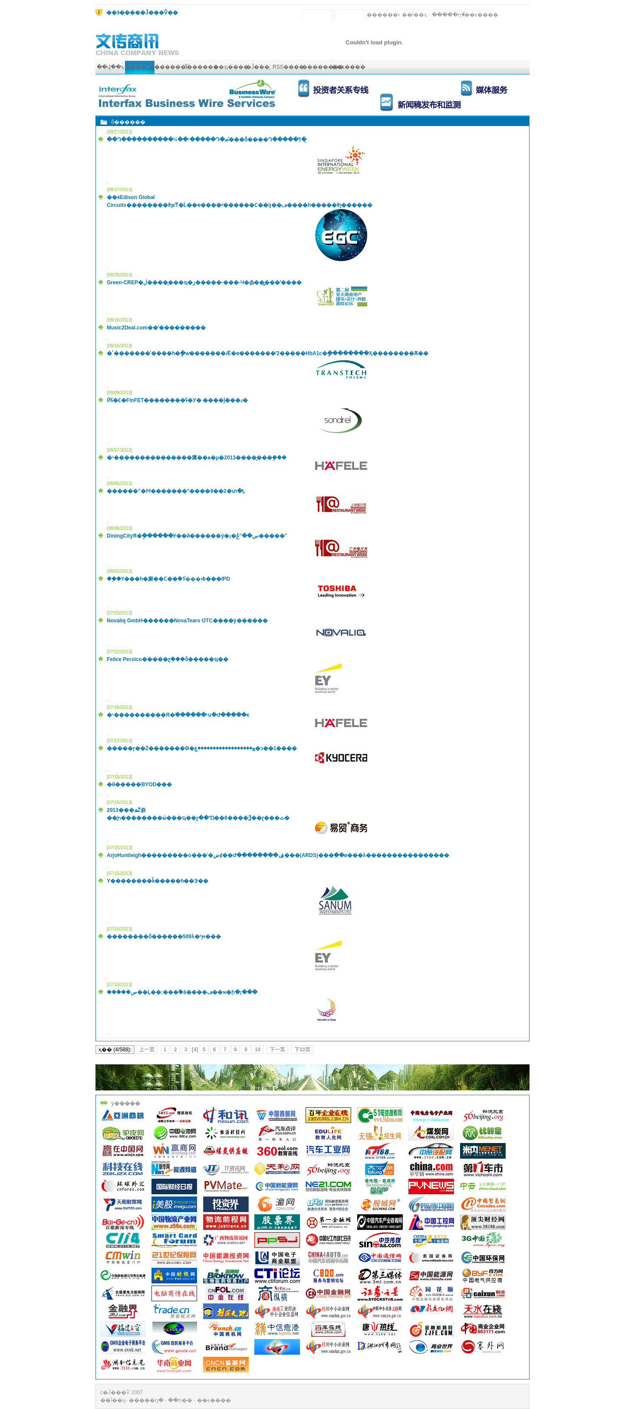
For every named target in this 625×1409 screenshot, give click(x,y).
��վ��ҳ (110, 67)
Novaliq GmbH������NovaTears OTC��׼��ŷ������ (187, 621)
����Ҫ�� (142, 67)
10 (257, 1050)
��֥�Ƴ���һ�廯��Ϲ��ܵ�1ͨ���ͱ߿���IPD (168, 579)
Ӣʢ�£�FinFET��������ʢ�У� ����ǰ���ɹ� (177, 400)
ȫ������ (201, 67)
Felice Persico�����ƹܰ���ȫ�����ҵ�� (167, 659)
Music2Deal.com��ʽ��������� (156, 328)
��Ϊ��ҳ (414, 15)
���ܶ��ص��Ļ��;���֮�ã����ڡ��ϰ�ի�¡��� (182, 992)
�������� (387, 15)
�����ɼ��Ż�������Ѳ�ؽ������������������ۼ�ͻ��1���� (202, 748)
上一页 (147, 1050)
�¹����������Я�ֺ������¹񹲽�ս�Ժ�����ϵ (178, 715)
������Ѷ (172, 67)
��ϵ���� (481, 15)
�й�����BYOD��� (139, 784)
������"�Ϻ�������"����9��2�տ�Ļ (176, 491)
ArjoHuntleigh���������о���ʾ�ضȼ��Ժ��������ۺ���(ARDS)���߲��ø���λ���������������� (278, 855)
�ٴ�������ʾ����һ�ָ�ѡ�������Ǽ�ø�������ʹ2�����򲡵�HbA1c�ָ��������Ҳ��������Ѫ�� (267, 353)
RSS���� (288, 67)
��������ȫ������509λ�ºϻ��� (164, 937)
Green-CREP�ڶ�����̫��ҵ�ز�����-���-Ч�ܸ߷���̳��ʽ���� (204, 282)
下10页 (302, 1050)
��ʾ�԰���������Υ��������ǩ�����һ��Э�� (157, 881)
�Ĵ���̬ (258, 67)
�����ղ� (449, 15)
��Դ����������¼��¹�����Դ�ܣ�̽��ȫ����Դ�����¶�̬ (206, 139)
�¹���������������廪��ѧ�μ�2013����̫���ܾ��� (196, 458)
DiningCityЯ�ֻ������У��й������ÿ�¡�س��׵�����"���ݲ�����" (197, 536)
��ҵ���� (231, 67)
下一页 (277, 1050)
